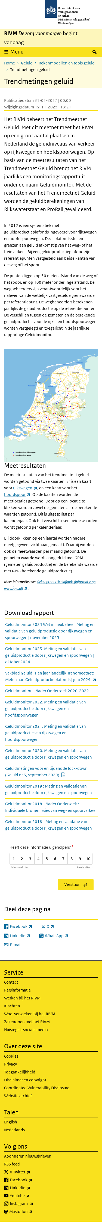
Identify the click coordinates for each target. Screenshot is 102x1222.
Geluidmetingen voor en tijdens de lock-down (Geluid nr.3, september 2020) (48, 771)
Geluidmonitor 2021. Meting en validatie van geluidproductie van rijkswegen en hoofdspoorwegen (45, 733)
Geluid (27, 63)
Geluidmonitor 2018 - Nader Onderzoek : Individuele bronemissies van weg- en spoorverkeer (51, 807)
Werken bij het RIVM (22, 998)
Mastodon (33, 1211)
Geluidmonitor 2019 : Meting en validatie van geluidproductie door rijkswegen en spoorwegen (48, 789)
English (10, 1122)
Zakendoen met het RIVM (27, 1021)
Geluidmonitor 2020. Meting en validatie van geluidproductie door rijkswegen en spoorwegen (48, 754)
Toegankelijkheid (19, 1072)
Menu (17, 52)
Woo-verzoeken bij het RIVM (29, 1013)
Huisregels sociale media (26, 1029)
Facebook (33, 1180)
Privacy (10, 1064)
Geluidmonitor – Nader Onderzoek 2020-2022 (47, 690)
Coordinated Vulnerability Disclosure (36, 1087)
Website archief (18, 1095)
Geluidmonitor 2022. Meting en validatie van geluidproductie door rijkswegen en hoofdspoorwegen (45, 708)
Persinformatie (17, 990)
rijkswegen (25, 487)
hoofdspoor (17, 494)
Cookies (11, 1056)
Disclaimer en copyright (25, 1079)
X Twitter (32, 1172)
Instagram (33, 1203)
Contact (11, 982)
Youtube (32, 1196)
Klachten (12, 1005)
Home (9, 63)
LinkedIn (32, 1188)
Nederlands (14, 1129)
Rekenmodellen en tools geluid (67, 63)
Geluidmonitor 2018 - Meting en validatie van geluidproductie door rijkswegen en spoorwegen (48, 825)
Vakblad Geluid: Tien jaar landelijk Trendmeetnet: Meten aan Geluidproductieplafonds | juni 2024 (51, 676)
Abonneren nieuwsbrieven (27, 1156)
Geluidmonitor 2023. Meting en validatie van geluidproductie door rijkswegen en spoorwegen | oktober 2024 (49, 655)
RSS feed (12, 1164)
